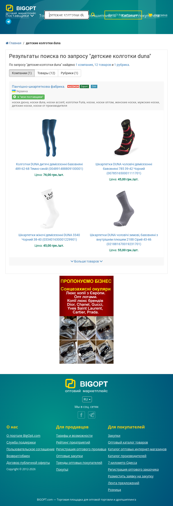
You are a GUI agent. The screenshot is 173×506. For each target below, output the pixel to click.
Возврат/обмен (18, 456)
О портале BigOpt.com (23, 435)
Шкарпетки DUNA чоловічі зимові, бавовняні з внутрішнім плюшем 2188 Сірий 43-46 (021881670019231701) (124, 239)
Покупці (62, 469)
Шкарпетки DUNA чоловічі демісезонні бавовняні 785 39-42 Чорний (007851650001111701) (124, 168)
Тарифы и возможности (74, 435)
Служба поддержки (21, 442)
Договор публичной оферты (28, 462)
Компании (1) (22, 73)
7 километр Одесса (122, 462)
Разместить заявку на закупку (130, 476)
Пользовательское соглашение (31, 449)
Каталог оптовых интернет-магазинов (137, 449)
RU (87, 399)
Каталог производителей (127, 456)
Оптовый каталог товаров (128, 442)
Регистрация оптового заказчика (133, 469)
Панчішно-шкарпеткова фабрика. (38, 87)
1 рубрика (121, 65)
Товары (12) (46, 73)
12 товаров (102, 65)
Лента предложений (123, 483)
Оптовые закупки (69, 456)
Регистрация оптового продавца (81, 449)
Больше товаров (87, 261)
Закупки (114, 435)
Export (84, 86)
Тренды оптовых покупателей (79, 462)
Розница (114, 490)
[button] (63, 320)
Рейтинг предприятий (73, 442)
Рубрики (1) (69, 73)
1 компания (84, 65)
